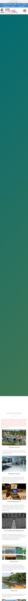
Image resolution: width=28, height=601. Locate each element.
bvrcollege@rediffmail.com (15, 2)
